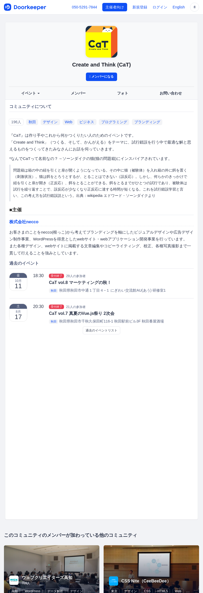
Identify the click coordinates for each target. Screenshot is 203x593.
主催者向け (114, 7)
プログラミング (114, 122)
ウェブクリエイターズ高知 (47, 577)
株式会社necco (23, 222)
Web (68, 122)
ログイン (160, 7)
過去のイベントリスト (101, 330)
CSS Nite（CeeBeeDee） (146, 581)
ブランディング (147, 122)
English (179, 7)
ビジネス (86, 122)
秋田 (32, 122)
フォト (122, 93)
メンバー (78, 93)
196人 (16, 122)
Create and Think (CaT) (101, 65)
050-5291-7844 (84, 7)
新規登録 (139, 7)
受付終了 (56, 275)
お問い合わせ (171, 93)
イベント (30, 93)
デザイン (50, 122)
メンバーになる (101, 76)
